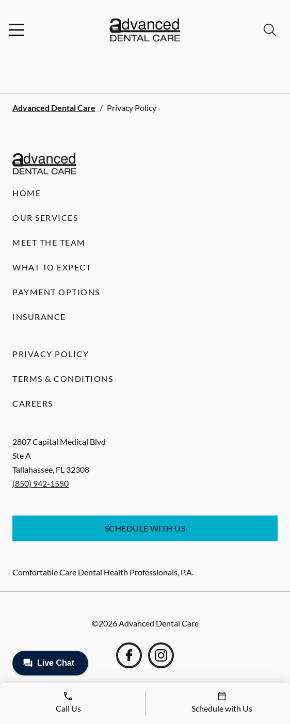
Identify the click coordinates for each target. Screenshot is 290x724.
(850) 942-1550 (40, 483)
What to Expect (51, 267)
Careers (32, 403)
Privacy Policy (50, 354)
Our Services (45, 217)
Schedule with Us (145, 528)
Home (26, 193)
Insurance (39, 316)
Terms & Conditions (62, 378)
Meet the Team (49, 242)
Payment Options (56, 292)
